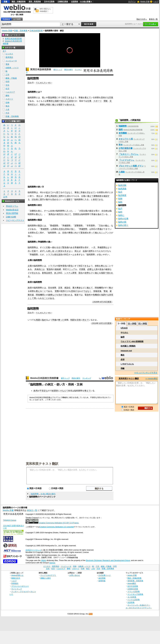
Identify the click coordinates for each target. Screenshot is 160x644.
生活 (7, 88)
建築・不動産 (11, 78)
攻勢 (87, 273)
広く (38, 232)
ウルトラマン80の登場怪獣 (132, 341)
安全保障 (52, 288)
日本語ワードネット (33, 550)
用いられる (39, 298)
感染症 (67, 288)
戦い (44, 97)
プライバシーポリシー (20, 586)
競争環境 (62, 266)
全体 (52, 211)
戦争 (63, 291)
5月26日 (124, 328)
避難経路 (97, 196)
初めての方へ (141, 19)
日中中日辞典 (49, 2)
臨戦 (121, 129)
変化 (70, 266)
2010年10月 (97, 323)
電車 (7, 64)
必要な (90, 269)
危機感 (96, 295)
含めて (61, 295)
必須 (122, 359)
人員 (67, 196)
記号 (5, 197)
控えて (86, 320)
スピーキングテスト (15, 220)
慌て (58, 192)
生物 (7, 102)
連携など (52, 295)
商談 (53, 196)
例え (38, 196)
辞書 (5, 2)
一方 (93, 247)
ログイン (132, 1)
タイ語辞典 (131, 597)
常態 (91, 225)
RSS (90, 614)
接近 (91, 211)
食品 (7, 106)
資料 (61, 196)
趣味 (7, 95)
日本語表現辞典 (36, 31)
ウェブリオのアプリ (48, 575)
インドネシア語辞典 (135, 594)
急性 (89, 295)
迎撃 (76, 225)
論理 (122, 337)
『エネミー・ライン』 (129, 154)
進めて (100, 214)
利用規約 (14, 583)
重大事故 (76, 288)
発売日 (60, 214)
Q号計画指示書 (125, 148)
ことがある (49, 298)
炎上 (56, 273)
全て (4, 51)
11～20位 (132, 323)
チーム (47, 211)
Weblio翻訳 (131, 583)
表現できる (98, 199)
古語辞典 (74, 2)
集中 (48, 199)
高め (54, 199)
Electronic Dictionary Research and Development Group (108, 560)
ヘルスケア (10, 92)
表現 (71, 101)
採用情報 (101, 581)
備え (54, 104)
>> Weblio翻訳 (151, 378)
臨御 (120, 198)
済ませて (91, 192)
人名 (7, 109)
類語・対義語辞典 (19, 2)
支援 (32, 295)
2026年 (96, 302)
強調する (105, 295)
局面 (48, 104)
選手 (42, 199)
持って (92, 232)
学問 (7, 82)
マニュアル (72, 269)
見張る (62, 229)
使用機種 (123, 133)
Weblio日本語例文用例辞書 (44, 378)
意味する (105, 97)
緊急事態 (52, 97)
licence (52, 563)
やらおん (124, 332)
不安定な (44, 390)
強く (73, 229)
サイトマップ (16, 589)
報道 (76, 295)
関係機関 (99, 288)
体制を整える (101, 266)
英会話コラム (12, 206)
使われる (65, 101)
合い (101, 254)
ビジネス (9, 54)
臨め (44, 320)
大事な (48, 196)
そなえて (64, 390)
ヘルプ (155, 2)
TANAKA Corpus (9, 520)
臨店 (120, 192)
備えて (90, 196)
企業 (30, 266)
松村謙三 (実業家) (128, 346)
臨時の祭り (123, 225)
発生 (56, 254)
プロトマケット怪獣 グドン (131, 166)
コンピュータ (11, 61)
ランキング (86, 378)
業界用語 (9, 57)
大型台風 (83, 211)
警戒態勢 (54, 225)
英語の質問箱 (12, 213)
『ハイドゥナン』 (127, 160)
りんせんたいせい (44, 83)
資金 (101, 269)
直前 (60, 254)
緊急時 (50, 269)
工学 (7, 75)
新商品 (52, 214)
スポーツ (97, 101)
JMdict (43, 560)
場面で (58, 101)
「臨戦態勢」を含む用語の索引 (42, 494)
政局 (36, 390)
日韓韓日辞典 (62, 2)
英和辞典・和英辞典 (135, 581)
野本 (121, 145)
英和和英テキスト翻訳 (42, 463)
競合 (81, 273)
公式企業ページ (104, 575)
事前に (77, 192)
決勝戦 (33, 211)
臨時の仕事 (123, 218)
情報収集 (97, 291)
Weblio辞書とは (17, 575)
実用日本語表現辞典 (40, 69)
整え (38, 291)
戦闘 (38, 320)
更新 (109, 302)
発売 (50, 273)
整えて (88, 97)
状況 (60, 251)
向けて (68, 214)
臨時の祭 (122, 222)
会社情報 (101, 578)
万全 (101, 225)
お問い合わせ (74, 575)
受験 (106, 101)
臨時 (120, 212)
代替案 (82, 269)
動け (111, 288)
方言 (7, 113)
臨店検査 (122, 195)
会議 (85, 251)
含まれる (36, 273)
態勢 (68, 225)
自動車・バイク (12, 68)
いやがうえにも (127, 364)
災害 (60, 288)
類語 (40, 225)
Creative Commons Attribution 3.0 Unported (56, 527)
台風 (83, 196)
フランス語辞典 (133, 591)
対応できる (67, 97)
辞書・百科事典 (20, 31)
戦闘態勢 (123, 126)
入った (69, 211)
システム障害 (70, 273)
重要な (43, 104)
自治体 (104, 211)
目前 (64, 232)
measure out (126, 351)
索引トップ (57, 70)
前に (57, 196)
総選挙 (55, 390)
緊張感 (84, 232)
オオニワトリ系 (126, 139)
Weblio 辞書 (145, 2)
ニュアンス (106, 232)
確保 (108, 269)
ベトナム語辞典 (133, 600)
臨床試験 (122, 185)
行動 (48, 247)
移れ (54, 247)
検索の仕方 (15, 578)
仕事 (89, 101)
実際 (57, 291)
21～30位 (142, 323)
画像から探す (45, 578)
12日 (105, 323)
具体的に (38, 269)
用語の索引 (68, 70)
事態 (70, 232)
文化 (7, 85)
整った (61, 320)
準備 (81, 97)
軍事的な (51, 101)
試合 (34, 199)
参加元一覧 (153, 19)
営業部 (76, 214)
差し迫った (53, 251)
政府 (30, 288)
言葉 (111, 97)
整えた (39, 214)
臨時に (121, 215)
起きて (49, 192)
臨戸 (120, 208)
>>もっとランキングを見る (145, 373)
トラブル (50, 254)
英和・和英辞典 (35, 2)
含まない (68, 251)
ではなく (68, 192)
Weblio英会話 (12, 210)
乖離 (122, 368)
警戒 (106, 291)
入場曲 (122, 172)
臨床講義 (122, 188)
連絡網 (58, 269)
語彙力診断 (11, 217)
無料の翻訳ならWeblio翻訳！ (45, 10)
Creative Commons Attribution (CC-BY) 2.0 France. (59, 523)
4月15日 (103, 302)
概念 (122, 355)
